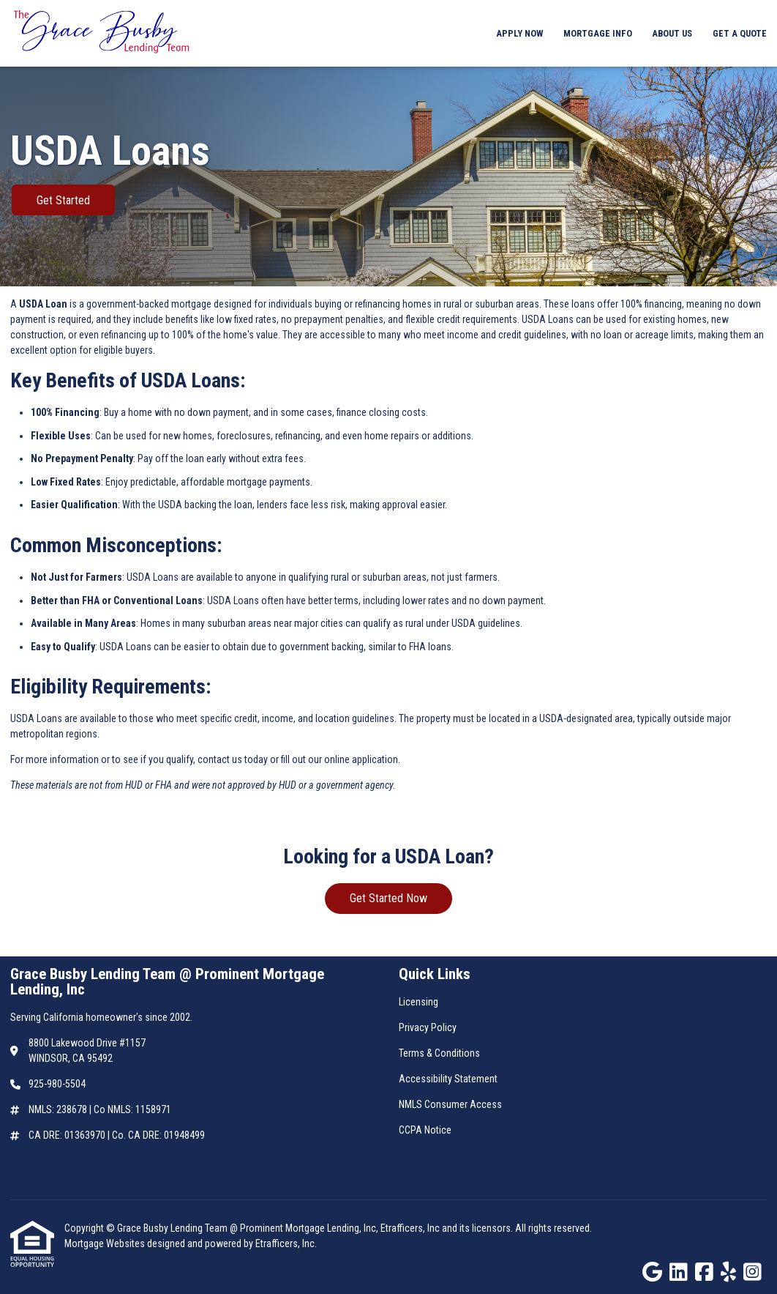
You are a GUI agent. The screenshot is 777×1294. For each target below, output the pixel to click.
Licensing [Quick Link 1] (418, 1002)
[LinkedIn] (678, 1273)
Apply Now (519, 33)
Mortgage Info (597, 33)
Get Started (63, 200)
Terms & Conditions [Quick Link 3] (439, 1053)
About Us (672, 33)
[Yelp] (728, 1273)
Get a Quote (740, 33)
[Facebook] (704, 1273)
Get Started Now (388, 898)
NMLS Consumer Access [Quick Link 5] (450, 1104)
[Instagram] (752, 1273)
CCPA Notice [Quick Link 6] (425, 1130)
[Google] (652, 1273)
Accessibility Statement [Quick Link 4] (448, 1079)
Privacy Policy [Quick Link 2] (428, 1027)
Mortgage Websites (105, 1243)
